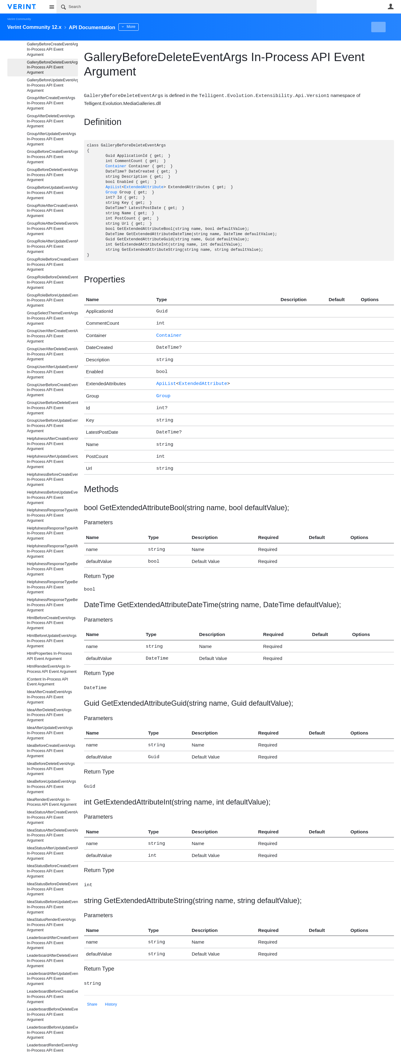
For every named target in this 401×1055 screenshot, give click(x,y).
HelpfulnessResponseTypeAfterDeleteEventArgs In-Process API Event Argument (52, 533)
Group (111, 192)
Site (51, 6)
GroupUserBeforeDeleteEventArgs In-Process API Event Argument (52, 408)
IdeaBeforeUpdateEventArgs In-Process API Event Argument (51, 786)
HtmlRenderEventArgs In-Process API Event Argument (52, 669)
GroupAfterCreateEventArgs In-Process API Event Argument (51, 103)
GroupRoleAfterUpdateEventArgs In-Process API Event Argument (52, 246)
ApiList (114, 187)
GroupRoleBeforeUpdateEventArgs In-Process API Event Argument (52, 300)
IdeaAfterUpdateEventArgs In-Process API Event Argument (50, 733)
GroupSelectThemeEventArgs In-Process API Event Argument (52, 318)
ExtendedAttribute (143, 187)
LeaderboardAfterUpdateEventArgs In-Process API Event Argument (52, 979)
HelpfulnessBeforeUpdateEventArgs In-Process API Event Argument (52, 497)
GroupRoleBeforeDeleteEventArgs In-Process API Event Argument (52, 282)
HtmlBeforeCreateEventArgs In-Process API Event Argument (51, 623)
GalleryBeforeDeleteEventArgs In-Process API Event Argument (52, 67)
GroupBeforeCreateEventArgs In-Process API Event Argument (52, 156)
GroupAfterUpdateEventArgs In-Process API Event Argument (51, 139)
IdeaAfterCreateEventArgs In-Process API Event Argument (49, 697)
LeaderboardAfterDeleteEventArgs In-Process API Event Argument (52, 960)
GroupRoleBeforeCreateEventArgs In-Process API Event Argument (52, 264)
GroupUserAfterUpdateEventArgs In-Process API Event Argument (52, 372)
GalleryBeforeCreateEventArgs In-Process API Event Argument (52, 49)
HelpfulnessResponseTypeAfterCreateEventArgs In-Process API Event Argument (52, 515)
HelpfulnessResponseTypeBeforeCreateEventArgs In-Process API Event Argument (52, 569)
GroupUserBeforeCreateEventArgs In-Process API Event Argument (52, 390)
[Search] (186, 7)
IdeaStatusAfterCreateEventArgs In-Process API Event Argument (52, 817)
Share (92, 988)
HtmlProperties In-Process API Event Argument (49, 656)
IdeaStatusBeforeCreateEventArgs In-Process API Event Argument (52, 871)
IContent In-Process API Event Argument (47, 682)
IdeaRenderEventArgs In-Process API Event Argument (52, 802)
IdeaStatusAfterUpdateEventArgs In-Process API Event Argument (52, 853)
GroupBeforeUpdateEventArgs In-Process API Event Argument (52, 192)
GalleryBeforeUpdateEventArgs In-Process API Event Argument (52, 85)
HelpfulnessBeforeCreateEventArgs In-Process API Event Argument (52, 479)
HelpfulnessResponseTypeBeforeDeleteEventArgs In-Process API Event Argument (52, 587)
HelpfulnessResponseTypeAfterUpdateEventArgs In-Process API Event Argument (52, 551)
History (111, 988)
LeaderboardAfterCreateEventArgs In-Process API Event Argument (52, 943)
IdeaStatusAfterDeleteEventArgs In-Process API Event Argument (52, 835)
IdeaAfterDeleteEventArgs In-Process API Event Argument (49, 715)
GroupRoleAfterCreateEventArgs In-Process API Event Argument (52, 211)
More (142, 27)
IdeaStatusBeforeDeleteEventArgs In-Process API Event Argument (52, 889)
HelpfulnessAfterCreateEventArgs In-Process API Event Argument (52, 443)
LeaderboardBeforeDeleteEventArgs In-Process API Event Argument (52, 1014)
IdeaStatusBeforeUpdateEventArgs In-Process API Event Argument (52, 907)
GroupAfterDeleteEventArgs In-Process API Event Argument (51, 121)
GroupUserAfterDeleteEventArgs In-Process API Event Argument (52, 354)
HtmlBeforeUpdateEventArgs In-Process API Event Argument (52, 641)
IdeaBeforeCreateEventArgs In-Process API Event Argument (51, 750)
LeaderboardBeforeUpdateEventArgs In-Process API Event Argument (52, 1032)
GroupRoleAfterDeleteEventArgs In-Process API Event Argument (52, 228)
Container (116, 166)
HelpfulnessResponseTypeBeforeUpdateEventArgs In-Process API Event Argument (52, 605)
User (391, 6)
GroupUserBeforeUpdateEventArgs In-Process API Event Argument (52, 425)
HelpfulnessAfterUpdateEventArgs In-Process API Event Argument (52, 461)
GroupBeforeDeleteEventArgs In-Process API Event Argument (52, 175)
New (380, 27)
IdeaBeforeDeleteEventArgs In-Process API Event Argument (51, 769)
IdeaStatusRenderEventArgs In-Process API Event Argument (51, 924)
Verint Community (19, 19)
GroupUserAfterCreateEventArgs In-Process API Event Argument (52, 336)
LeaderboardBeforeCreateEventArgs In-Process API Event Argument (52, 996)
